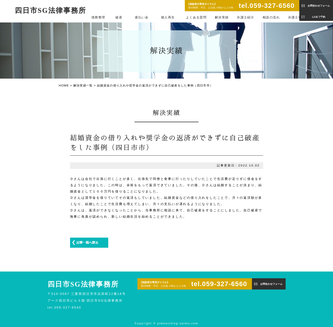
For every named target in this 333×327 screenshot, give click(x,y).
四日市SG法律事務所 (50, 10)
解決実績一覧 (83, 85)
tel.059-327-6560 (267, 5)
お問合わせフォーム (319, 5)
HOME (64, 85)
